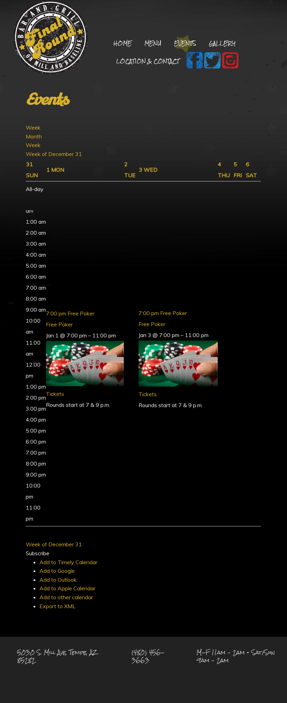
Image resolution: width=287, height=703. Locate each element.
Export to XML (57, 606)
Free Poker (59, 324)
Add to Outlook (57, 579)
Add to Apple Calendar (67, 588)
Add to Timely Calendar (68, 562)
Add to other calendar (66, 597)
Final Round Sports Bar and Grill (50, 38)
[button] (37, 553)
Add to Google (57, 570)
